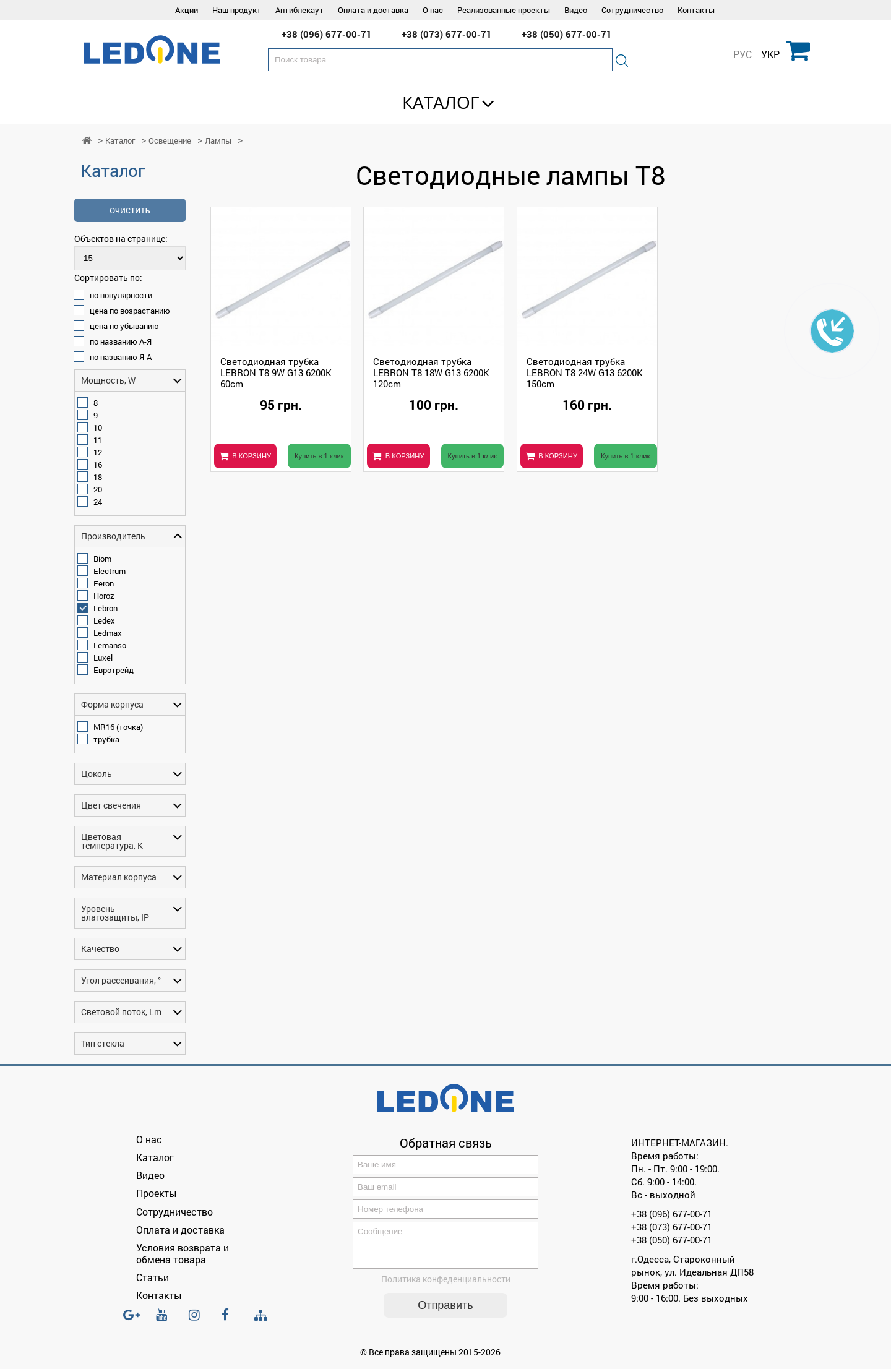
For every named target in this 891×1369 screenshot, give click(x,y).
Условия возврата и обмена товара (182, 1253)
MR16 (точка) (118, 727)
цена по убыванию (124, 326)
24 (97, 502)
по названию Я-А (121, 357)
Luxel (103, 658)
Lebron (105, 608)
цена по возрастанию (130, 310)
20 (97, 489)
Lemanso (109, 645)
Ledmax (107, 633)
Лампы (218, 140)
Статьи (152, 1277)
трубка (106, 739)
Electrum (109, 571)
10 (97, 427)
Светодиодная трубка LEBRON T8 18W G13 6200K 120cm (431, 372)
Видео (575, 9)
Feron (103, 583)
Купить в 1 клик (319, 456)
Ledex (104, 620)
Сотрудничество (632, 9)
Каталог (441, 102)
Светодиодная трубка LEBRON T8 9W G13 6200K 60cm (276, 372)
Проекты (156, 1193)
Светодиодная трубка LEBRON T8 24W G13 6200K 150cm (585, 372)
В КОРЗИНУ (251, 456)
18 (97, 477)
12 (97, 452)
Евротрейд (113, 670)
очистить (130, 210)
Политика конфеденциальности (445, 1286)
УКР (770, 54)
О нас (433, 9)
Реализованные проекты (503, 9)
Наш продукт (236, 9)
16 (97, 465)
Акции (186, 9)
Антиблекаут (299, 9)
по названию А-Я (121, 341)
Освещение (169, 140)
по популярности (121, 295)
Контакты (696, 9)
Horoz (103, 596)
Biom (102, 559)
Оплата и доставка (373, 9)
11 (97, 440)
